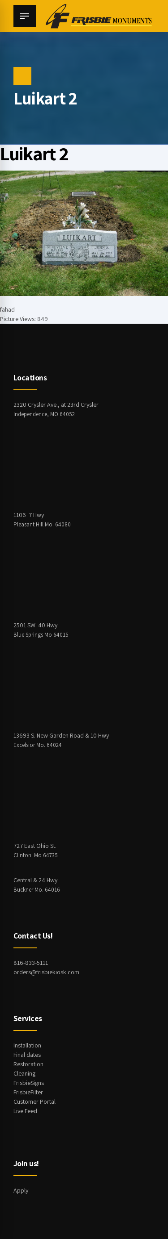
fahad (7, 309)
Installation (27, 1045)
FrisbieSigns (28, 1083)
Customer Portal (34, 1101)
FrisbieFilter (28, 1092)
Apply (20, 1190)
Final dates (27, 1055)
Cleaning (24, 1073)
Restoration (28, 1064)
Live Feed (25, 1111)
